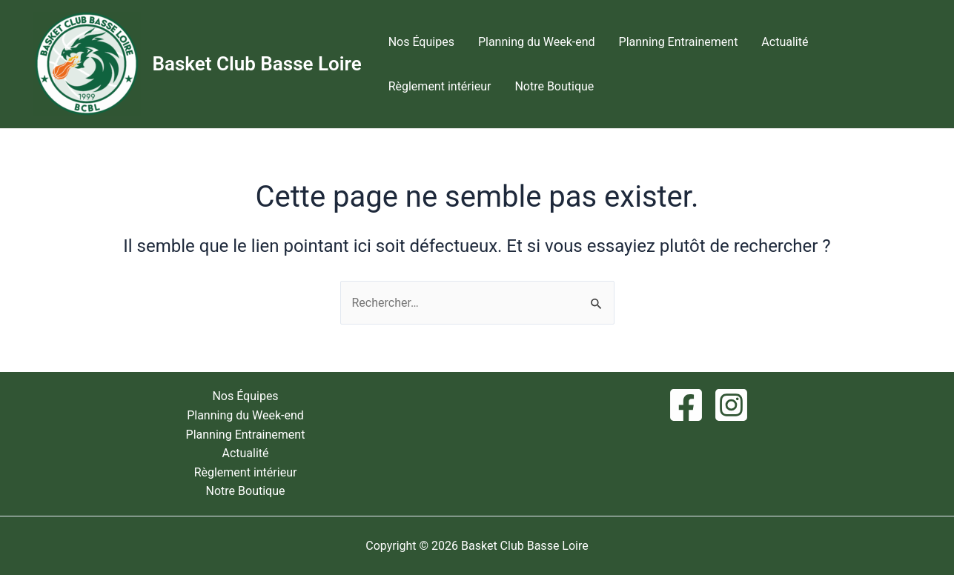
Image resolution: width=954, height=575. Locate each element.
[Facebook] (686, 405)
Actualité (784, 42)
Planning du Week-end (536, 42)
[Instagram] (731, 405)
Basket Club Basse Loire (257, 64)
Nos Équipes (421, 42)
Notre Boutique (554, 86)
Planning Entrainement (678, 42)
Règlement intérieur (439, 86)
